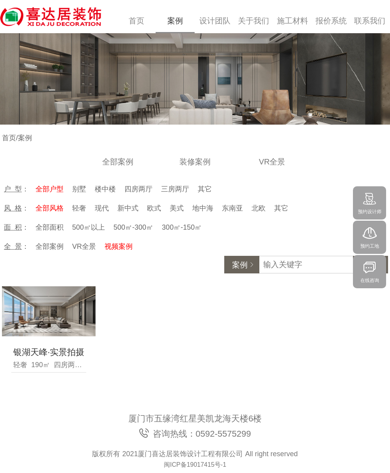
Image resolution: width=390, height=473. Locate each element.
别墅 (79, 189)
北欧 (259, 208)
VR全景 (272, 161)
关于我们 (253, 20)
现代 (102, 208)
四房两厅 (138, 189)
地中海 (202, 208)
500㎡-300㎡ (133, 227)
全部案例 (117, 161)
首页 (136, 20)
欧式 (154, 208)
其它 (205, 189)
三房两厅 (175, 189)
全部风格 (49, 208)
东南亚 (232, 208)
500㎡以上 (88, 227)
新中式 (127, 208)
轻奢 (79, 208)
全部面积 (49, 227)
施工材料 (292, 20)
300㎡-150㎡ (182, 227)
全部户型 (49, 189)
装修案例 (195, 161)
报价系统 (331, 20)
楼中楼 (105, 189)
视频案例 (119, 246)
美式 (177, 208)
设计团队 (214, 20)
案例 (175, 20)
